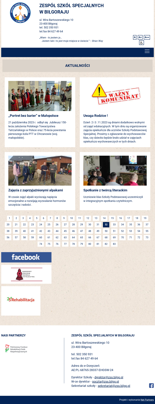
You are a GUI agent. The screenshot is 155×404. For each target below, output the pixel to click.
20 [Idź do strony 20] (8, 224)
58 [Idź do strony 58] (24, 237)
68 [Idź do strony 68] (106, 237)
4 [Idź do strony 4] (30, 218)
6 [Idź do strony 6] (43, 218)
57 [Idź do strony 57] (16, 237)
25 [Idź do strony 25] (49, 224)
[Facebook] (26, 257)
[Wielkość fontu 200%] (147, 37)
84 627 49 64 (55, 31)
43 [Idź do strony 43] (49, 231)
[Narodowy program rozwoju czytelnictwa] (26, 274)
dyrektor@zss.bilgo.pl (108, 377)
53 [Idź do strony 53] (130, 231)
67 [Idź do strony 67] (98, 237)
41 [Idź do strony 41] (32, 231)
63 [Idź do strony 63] (65, 237)
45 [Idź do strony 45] (65, 231)
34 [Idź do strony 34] (122, 224)
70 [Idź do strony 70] (122, 237)
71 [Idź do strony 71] (130, 237)
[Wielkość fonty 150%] (140, 37)
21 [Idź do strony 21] (16, 224)
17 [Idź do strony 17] (128, 218)
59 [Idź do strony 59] (32, 237)
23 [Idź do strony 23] (32, 224)
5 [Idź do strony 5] (36, 218)
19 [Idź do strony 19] (145, 218)
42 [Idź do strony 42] (40, 231)
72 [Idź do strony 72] (138, 237)
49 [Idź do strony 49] (98, 231)
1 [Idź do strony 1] (9, 218)
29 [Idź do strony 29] (81, 224)
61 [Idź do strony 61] (49, 237)
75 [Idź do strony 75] (49, 244)
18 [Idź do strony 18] (136, 218)
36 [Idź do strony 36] (138, 224)
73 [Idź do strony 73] (147, 237)
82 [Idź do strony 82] (106, 244)
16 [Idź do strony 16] (120, 218)
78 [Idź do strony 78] (73, 244)
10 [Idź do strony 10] (71, 218)
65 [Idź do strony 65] (81, 237)
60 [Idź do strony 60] (40, 237)
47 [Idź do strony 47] (81, 231)
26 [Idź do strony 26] (57, 224)
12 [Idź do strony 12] (87, 218)
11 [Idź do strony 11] (79, 218)
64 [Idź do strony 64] (73, 237)
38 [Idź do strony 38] (8, 231)
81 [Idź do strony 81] (98, 244)
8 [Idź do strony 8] (57, 218)
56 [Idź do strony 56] (8, 237)
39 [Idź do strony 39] (16, 231)
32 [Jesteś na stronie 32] (106, 224)
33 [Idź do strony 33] (114, 224)
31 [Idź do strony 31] (98, 224)
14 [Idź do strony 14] (104, 218)
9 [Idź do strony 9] (64, 218)
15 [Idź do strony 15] (112, 218)
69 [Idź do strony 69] (114, 237)
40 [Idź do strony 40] (24, 231)
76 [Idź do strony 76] (57, 244)
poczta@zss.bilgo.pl (105, 381)
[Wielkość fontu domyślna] (135, 37)
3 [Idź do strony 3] (23, 218)
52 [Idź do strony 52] (122, 231)
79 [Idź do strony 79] (81, 244)
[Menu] (147, 52)
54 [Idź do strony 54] (138, 231)
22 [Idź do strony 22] (24, 224)
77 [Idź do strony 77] (65, 244)
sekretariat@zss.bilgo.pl (114, 386)
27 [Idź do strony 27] (65, 224)
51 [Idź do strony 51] (114, 231)
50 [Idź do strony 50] (106, 231)
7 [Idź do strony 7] (50, 218)
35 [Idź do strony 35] (130, 224)
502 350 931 (51, 27)
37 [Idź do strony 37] (147, 224)
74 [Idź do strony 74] (40, 244)
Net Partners (147, 399)
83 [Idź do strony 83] (114, 244)
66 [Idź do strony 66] (89, 237)
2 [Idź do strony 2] (16, 218)
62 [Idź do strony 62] (57, 237)
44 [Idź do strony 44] (57, 231)
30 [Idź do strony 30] (89, 224)
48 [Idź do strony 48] (89, 231)
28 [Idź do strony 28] (73, 224)
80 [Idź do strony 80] (89, 244)
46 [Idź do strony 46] (73, 231)
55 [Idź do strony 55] (147, 231)
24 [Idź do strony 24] (40, 224)
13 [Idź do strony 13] (96, 218)
